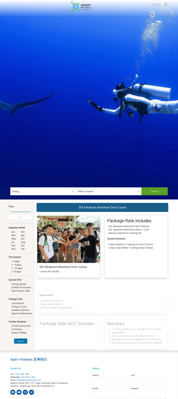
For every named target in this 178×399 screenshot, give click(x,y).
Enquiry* (135, 388)
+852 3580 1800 (22, 374)
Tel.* (133, 375)
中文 (156, 4)
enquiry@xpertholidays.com (28, 380)
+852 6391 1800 (28, 377)
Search (154, 191)
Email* (95, 388)
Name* (95, 375)
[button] (97, 241)
